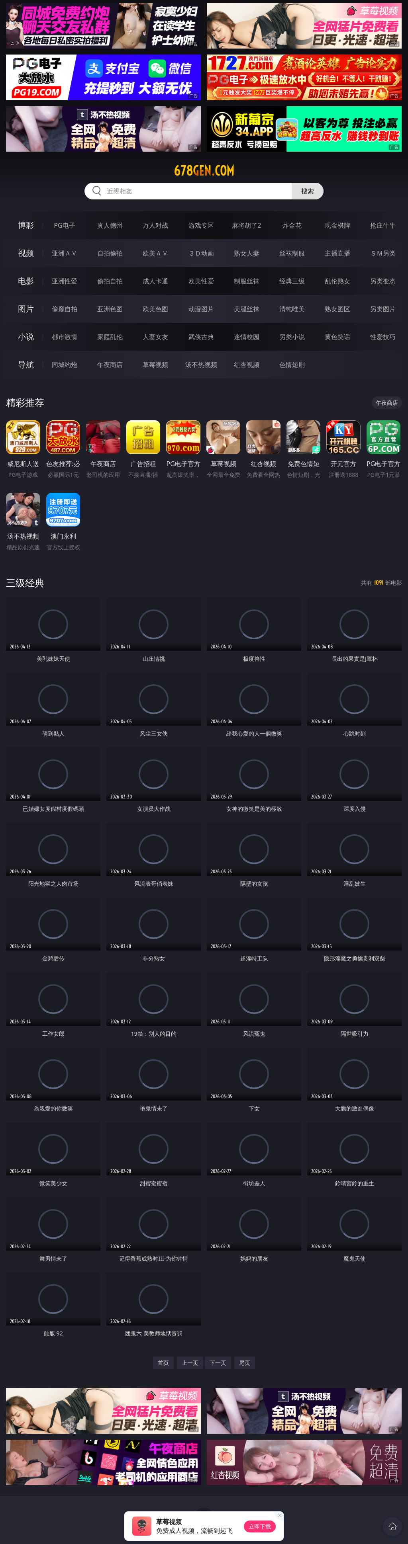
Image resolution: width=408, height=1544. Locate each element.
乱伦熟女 (337, 281)
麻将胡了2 (246, 225)
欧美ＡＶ (155, 253)
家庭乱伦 (110, 336)
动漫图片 (201, 309)
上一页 (190, 1362)
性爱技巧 (383, 336)
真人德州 (110, 225)
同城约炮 (64, 364)
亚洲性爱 (64, 281)
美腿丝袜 (246, 309)
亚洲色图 (110, 309)
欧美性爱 (201, 281)
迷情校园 (246, 336)
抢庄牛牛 (383, 225)
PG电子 (64, 225)
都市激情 (64, 336)
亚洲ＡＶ (64, 253)
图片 (26, 308)
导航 (26, 364)
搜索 (307, 191)
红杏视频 (246, 364)
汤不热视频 (201, 364)
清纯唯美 (292, 309)
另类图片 (383, 309)
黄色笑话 (337, 336)
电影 (26, 280)
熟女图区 (337, 309)
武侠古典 (201, 336)
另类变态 (383, 281)
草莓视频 (155, 364)
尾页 (244, 1362)
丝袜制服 (292, 253)
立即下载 (260, 1526)
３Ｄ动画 (201, 253)
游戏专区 (201, 225)
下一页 (218, 1362)
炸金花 (292, 225)
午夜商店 (110, 364)
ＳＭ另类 (383, 253)
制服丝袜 (246, 281)
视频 (26, 253)
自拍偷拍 (110, 253)
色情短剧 (292, 364)
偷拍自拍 (110, 281)
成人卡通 (155, 281)
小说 (26, 336)
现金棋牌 (337, 225)
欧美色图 (155, 309)
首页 (163, 1362)
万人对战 (155, 225)
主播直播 (337, 253)
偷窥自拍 (64, 309)
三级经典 (25, 582)
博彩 (26, 225)
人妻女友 (155, 336)
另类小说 (292, 336)
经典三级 (292, 281)
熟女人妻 (246, 253)
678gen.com (204, 171)
